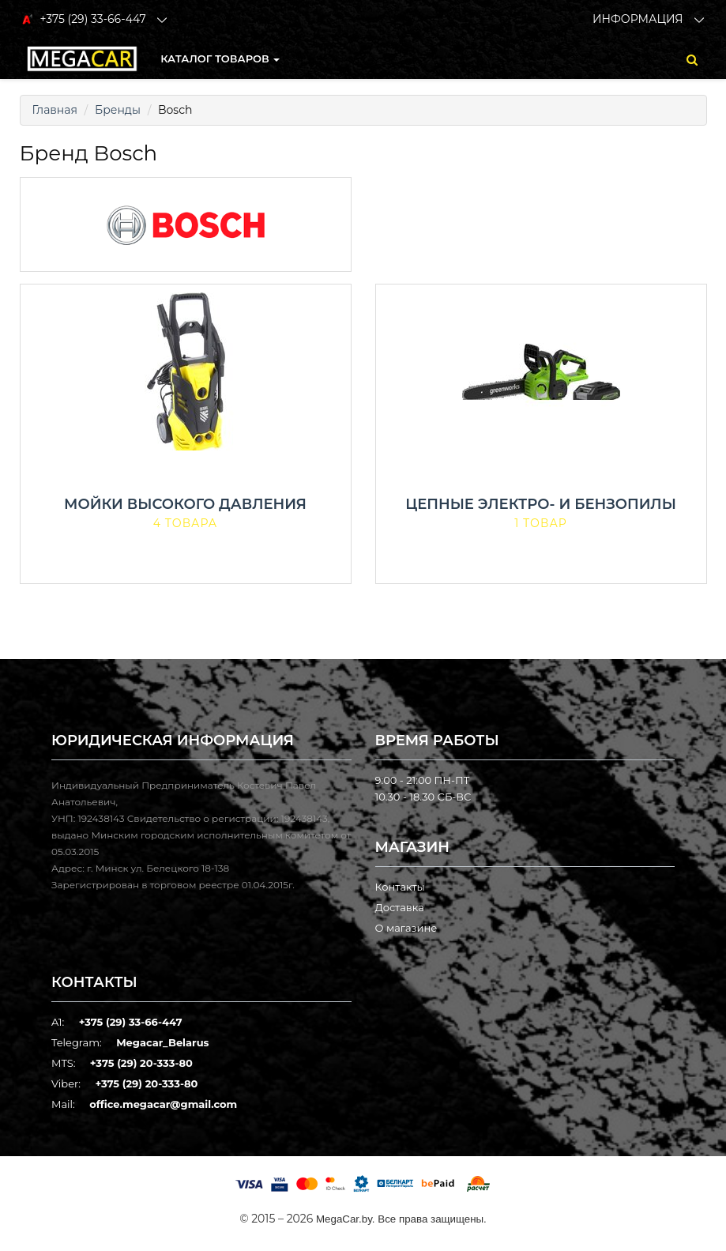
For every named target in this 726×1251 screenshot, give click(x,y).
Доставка (399, 907)
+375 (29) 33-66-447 (130, 1021)
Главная (54, 110)
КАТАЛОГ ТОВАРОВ (220, 58)
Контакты (400, 886)
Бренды (118, 110)
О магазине (406, 927)
